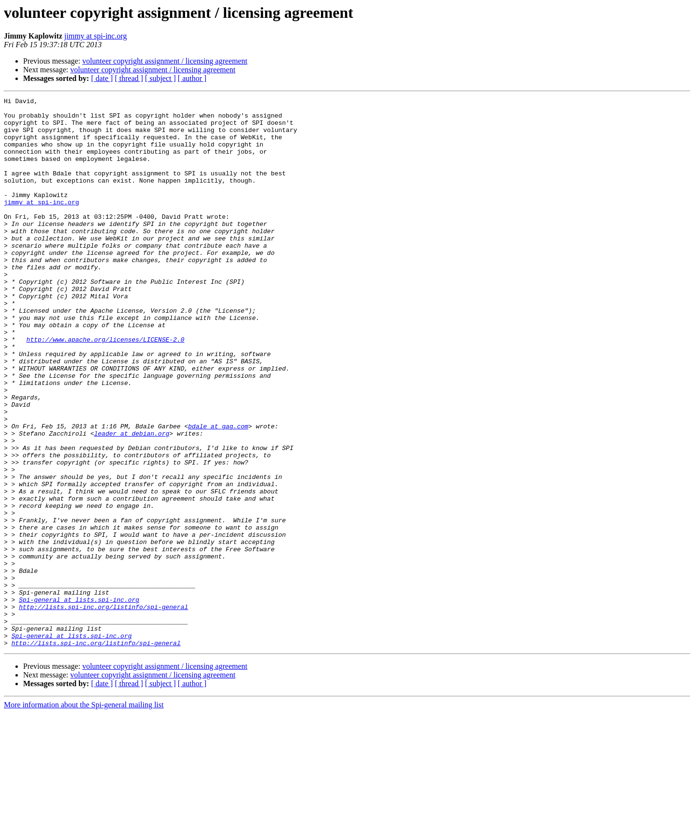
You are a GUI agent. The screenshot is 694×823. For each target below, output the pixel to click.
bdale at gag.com (218, 492)
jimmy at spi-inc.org (95, 36)
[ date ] (102, 78)
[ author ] (192, 78)
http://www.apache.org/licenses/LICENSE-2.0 (106, 388)
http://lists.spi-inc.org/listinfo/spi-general (103, 709)
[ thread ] (129, 78)
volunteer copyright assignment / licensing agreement (165, 61)
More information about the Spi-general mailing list (83, 814)
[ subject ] (160, 78)
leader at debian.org (131, 501)
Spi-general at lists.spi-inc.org (79, 700)
